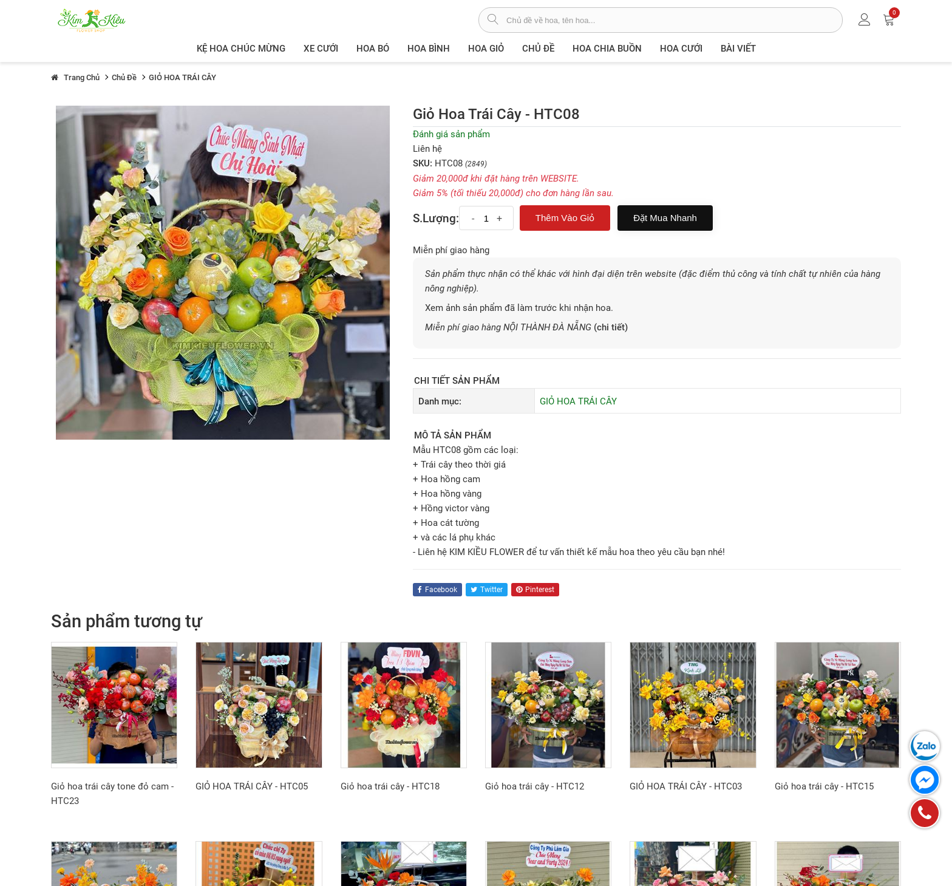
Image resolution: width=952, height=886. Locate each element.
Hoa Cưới (681, 48)
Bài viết (738, 48)
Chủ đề (538, 48)
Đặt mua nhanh (665, 218)
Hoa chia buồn (607, 48)
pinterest (535, 589)
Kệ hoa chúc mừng (241, 48)
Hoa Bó (372, 48)
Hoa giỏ (486, 48)
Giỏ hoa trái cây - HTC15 (824, 786)
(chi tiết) (611, 327)
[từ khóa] (674, 20)
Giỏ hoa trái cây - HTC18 (390, 786)
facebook (437, 589)
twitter (487, 589)
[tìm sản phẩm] (492, 20)
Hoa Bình (428, 48)
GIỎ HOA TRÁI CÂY (578, 401)
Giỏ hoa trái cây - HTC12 (534, 786)
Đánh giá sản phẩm (451, 134)
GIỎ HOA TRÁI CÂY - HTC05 (251, 786)
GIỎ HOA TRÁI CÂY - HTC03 (686, 786)
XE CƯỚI (321, 48)
